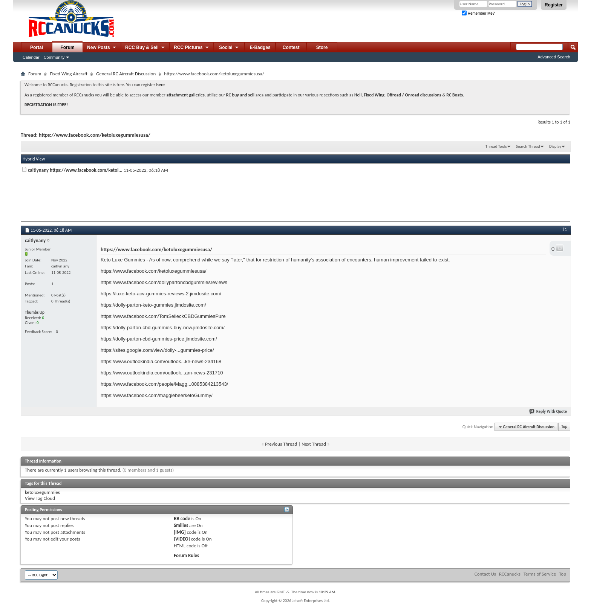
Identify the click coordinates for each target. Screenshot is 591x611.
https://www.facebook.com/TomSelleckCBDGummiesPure (163, 316)
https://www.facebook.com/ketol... (86, 170)
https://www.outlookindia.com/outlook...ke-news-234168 (161, 361)
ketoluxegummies (42, 492)
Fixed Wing (374, 95)
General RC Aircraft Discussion (126, 73)
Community (54, 57)
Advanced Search (553, 57)
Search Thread (528, 146)
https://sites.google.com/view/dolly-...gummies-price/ (157, 350)
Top (564, 427)
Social (229, 47)
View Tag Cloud (40, 498)
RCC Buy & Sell (145, 47)
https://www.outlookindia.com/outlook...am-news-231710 (162, 373)
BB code (182, 518)
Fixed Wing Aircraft (68, 73)
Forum (67, 47)
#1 (564, 229)
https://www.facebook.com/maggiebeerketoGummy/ (157, 395)
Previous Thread (281, 444)
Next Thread (314, 444)
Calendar (31, 57)
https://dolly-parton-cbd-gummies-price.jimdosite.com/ (159, 339)
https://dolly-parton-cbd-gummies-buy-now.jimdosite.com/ (163, 327)
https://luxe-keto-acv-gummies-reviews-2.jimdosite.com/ (161, 293)
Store (322, 47)
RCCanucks (510, 574)
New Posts (102, 47)
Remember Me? (478, 13)
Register (554, 5)
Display (555, 146)
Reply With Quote (548, 411)
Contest (291, 47)
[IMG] (180, 532)
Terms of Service (540, 574)
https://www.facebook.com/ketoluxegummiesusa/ (94, 135)
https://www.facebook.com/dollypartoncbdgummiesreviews (164, 282)
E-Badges (260, 47)
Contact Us (485, 574)
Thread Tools (496, 146)
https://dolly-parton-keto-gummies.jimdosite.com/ (153, 305)
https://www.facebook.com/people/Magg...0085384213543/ (164, 384)
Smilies (181, 525)
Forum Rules (186, 555)
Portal (36, 47)
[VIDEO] (182, 539)
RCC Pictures (192, 47)
